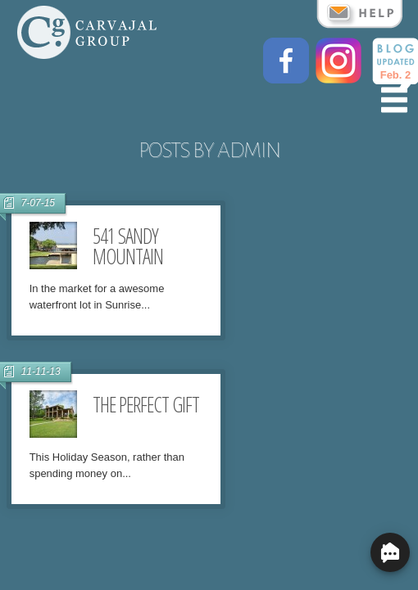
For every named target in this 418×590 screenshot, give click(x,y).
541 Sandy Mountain (128, 246)
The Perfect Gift (146, 404)
